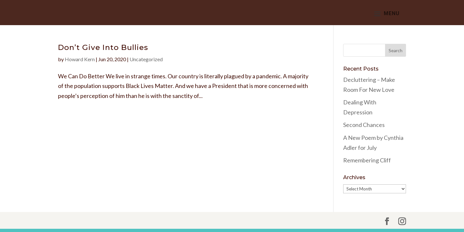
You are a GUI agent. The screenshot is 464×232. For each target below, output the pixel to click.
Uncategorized (146, 59)
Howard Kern (80, 59)
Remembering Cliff (367, 160)
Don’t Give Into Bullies (103, 47)
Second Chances (364, 124)
